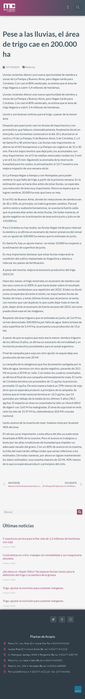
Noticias (30, 67)
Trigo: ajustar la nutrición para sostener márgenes (33, 588)
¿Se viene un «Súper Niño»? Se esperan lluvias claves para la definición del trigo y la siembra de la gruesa (39, 573)
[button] (68, 7)
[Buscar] (79, 512)
